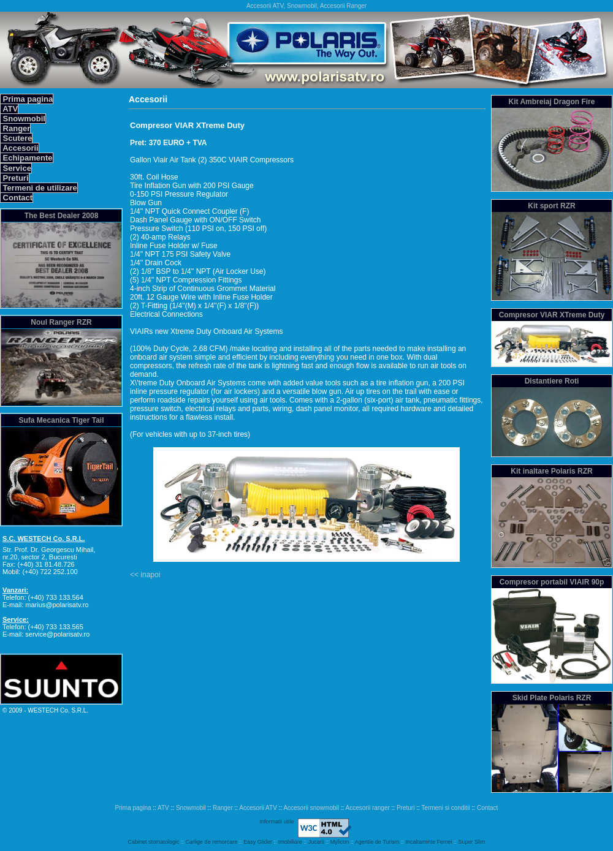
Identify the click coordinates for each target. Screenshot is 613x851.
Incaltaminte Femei (428, 842)
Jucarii (316, 842)
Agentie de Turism (377, 842)
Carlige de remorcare (212, 842)
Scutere (16, 138)
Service (16, 168)
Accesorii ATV (258, 807)
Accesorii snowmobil (311, 807)
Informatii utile (276, 822)
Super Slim (471, 842)
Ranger (15, 128)
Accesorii (20, 148)
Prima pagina (27, 99)
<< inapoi (145, 574)
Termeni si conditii (445, 807)
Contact (16, 197)
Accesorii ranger (368, 807)
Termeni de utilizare (39, 187)
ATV (9, 108)
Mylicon (339, 842)
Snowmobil (23, 118)
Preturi (15, 178)
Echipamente (27, 157)
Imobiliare (290, 842)
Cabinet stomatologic (154, 842)
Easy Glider (257, 842)
